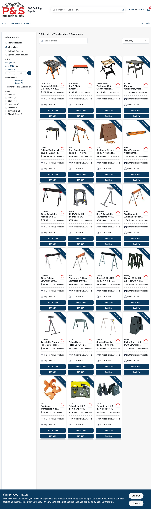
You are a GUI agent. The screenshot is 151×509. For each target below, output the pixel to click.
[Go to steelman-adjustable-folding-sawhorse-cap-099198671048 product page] (52, 216)
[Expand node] (6, 86)
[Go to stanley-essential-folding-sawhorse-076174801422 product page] (108, 343)
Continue (136, 495)
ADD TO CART (53, 110)
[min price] (10, 73)
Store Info (145, 23)
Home (4, 23)
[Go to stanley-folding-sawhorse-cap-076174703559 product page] (136, 279)
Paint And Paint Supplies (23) (19, 87)
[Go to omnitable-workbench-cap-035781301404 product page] (80, 88)
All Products (13, 47)
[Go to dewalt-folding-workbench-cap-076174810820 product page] (136, 88)
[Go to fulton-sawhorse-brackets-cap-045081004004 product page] (108, 408)
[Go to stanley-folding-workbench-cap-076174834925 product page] (52, 151)
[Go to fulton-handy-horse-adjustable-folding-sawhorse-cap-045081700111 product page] (80, 343)
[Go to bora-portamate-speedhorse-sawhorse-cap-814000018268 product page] (136, 151)
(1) (15, 114)
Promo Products (15, 42)
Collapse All (19, 80)
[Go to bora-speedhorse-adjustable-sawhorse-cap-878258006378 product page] (80, 151)
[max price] (21, 73)
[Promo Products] (6, 43)
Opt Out (136, 503)
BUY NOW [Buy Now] (52, 116)
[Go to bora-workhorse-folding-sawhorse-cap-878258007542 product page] (80, 279)
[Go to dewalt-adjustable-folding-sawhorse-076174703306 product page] (80, 216)
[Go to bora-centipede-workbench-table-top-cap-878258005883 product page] (108, 151)
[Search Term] (88, 10)
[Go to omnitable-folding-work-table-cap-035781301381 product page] (52, 88)
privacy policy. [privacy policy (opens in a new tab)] (35, 502)
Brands (27, 23)
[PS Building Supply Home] (13, 10)
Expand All (19, 83)
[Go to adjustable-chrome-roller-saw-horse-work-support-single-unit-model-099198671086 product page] (52, 343)
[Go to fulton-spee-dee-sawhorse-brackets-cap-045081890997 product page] (80, 408)
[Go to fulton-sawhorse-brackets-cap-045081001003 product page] (136, 343)
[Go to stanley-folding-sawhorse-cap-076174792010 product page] (108, 279)
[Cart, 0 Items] (148, 9)
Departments (14, 23)
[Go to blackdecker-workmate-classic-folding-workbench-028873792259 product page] (108, 88)
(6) (11, 94)
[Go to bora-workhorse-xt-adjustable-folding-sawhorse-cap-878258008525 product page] (136, 216)
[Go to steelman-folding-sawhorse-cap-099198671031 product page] (52, 279)
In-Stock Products (15, 51)
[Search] (123, 9)
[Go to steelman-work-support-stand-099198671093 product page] (108, 216)
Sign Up (141, 10)
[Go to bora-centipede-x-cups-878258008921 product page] (52, 408)
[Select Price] (29, 73)
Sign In (131, 10)
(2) (12, 107)
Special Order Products (18, 54)
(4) (12, 98)
